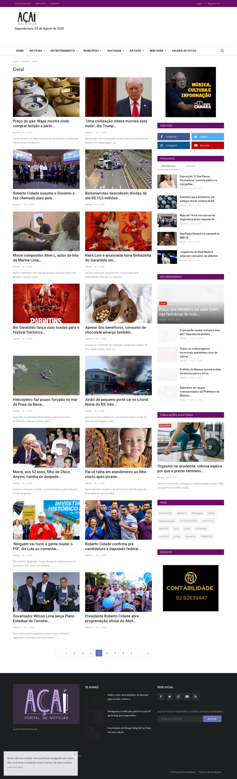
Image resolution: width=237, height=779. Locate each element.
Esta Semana (168, 166)
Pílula (177, 536)
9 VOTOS (164, 536)
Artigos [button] (137, 50)
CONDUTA (201, 528)
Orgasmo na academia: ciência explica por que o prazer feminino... (189, 468)
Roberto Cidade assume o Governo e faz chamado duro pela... (44, 195)
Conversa (190, 536)
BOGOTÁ (182, 513)
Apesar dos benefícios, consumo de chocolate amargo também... (115, 329)
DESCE (211, 513)
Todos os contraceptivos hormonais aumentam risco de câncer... (199, 352)
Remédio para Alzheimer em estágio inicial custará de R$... (198, 199)
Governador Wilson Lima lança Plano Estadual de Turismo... (43, 618)
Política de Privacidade (183, 772)
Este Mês (191, 166)
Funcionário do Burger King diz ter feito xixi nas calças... (129, 730)
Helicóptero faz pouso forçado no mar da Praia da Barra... (45, 402)
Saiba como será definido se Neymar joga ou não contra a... (128, 697)
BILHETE (163, 528)
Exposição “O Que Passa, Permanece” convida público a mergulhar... (198, 180)
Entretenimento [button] (64, 50)
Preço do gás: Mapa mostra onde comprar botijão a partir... (41, 123)
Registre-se (213, 3)
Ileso (176, 528)
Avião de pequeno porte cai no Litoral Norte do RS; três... (116, 402)
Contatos (55, 3)
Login (199, 3)
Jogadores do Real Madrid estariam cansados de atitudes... (200, 254)
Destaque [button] (115, 50)
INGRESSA (206, 536)
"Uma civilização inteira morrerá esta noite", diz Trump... (116, 123)
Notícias (25, 61)
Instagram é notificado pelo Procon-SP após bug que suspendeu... (129, 713)
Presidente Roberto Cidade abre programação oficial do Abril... (112, 618)
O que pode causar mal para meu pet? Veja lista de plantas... (200, 332)
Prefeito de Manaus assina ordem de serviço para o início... (200, 371)
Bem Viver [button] (158, 50)
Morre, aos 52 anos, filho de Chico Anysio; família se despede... (41, 474)
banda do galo (167, 521)
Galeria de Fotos (184, 50)
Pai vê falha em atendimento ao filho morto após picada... (115, 474)
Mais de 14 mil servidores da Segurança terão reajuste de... (198, 217)
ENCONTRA (165, 513)
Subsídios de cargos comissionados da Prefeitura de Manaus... (199, 391)
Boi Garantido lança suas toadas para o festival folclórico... (46, 329)
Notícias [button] (37, 50)
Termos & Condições (210, 772)
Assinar (212, 719)
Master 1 (89, 132)
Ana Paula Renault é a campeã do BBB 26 (200, 235)
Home (20, 50)
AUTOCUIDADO (188, 521)
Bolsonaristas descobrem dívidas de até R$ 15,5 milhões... (116, 195)
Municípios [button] (92, 50)
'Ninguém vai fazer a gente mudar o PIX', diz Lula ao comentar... (43, 546)
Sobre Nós (40, 3)
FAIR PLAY (207, 521)
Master (16, 132)
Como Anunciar (23, 3)
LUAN (187, 528)
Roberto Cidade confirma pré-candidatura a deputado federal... (113, 546)
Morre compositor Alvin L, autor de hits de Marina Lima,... (46, 257)
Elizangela (197, 513)
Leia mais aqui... (15, 767)
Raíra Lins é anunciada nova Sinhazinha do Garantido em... (118, 257)
